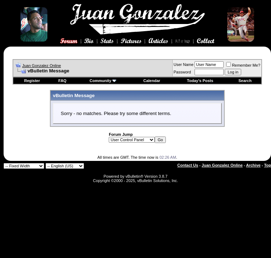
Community (103, 80)
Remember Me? (243, 65)
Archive (253, 165)
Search (245, 80)
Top (267, 165)
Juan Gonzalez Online (41, 65)
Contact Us (187, 165)
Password (182, 72)
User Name (184, 64)
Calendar (151, 80)
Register (32, 80)
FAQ (63, 80)
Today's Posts (200, 80)
